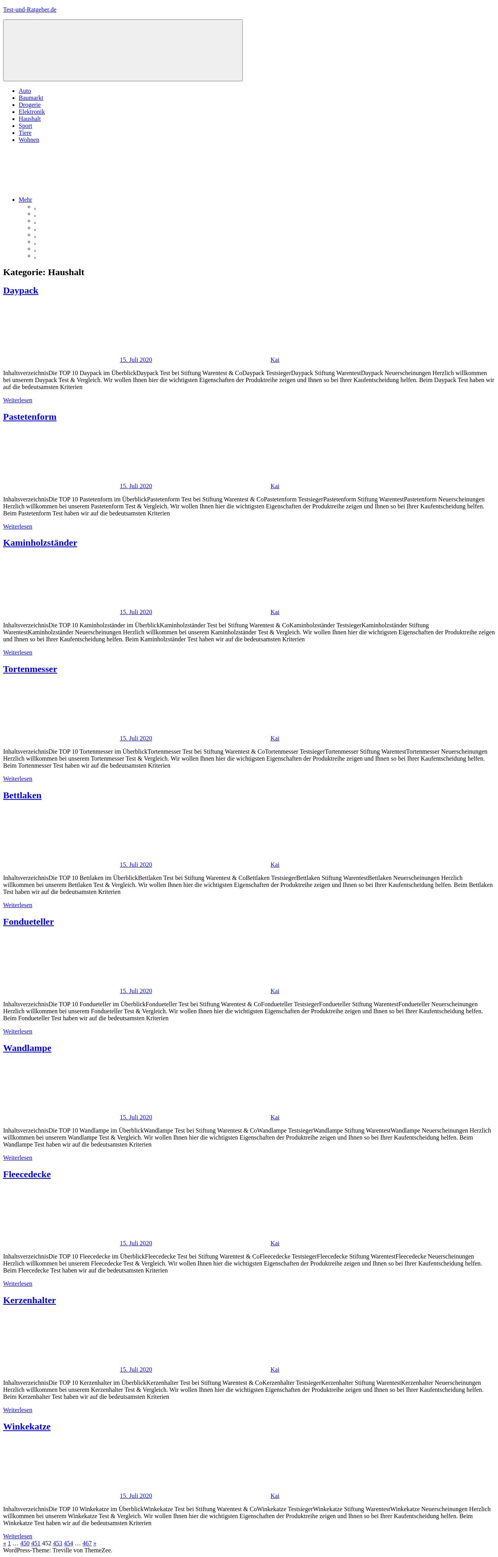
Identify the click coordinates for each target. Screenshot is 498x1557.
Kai (274, 359)
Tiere (25, 132)
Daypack (21, 290)
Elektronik (32, 111)
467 (87, 1543)
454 (68, 1543)
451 (35, 1543)
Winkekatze (27, 1426)
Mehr (84, 199)
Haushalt (30, 118)
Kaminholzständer (40, 543)
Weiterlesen (17, 400)
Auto (25, 90)
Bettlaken (22, 795)
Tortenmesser (30, 669)
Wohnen (29, 139)
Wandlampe (27, 1048)
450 (25, 1543)
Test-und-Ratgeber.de (29, 9)
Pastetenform (29, 417)
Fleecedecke (27, 1174)
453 (57, 1543)
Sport (25, 125)
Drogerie (30, 104)
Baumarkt (31, 97)
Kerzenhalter (29, 1300)
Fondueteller (28, 921)
